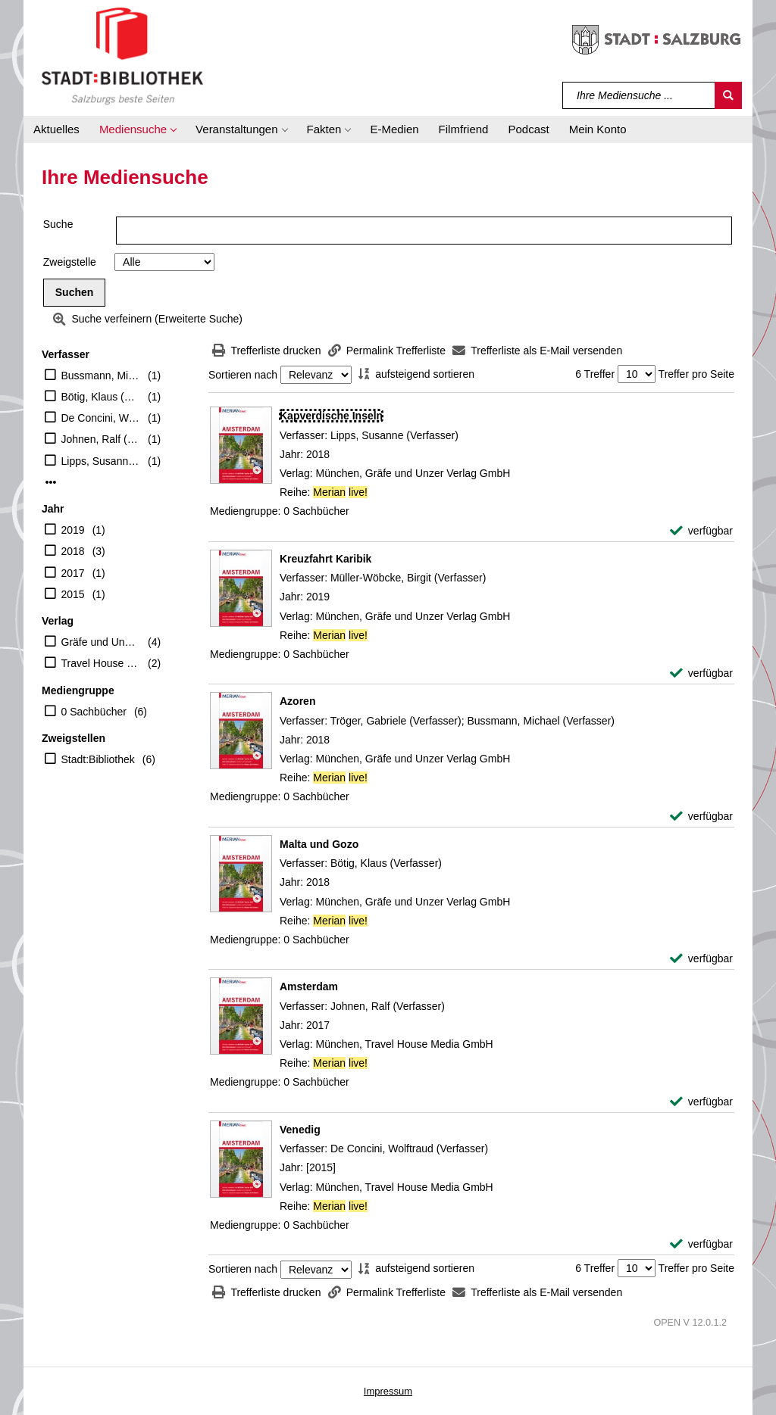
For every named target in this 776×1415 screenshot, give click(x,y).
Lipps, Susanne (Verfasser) (101, 461)
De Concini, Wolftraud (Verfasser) (101, 418)
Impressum (388, 1391)
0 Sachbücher (94, 712)
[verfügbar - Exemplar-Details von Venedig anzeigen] (701, 1244)
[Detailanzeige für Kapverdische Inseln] (331, 416)
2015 (73, 594)
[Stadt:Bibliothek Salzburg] (122, 55)
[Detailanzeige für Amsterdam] (309, 986)
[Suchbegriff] (639, 95)
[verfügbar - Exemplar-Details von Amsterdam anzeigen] (701, 1101)
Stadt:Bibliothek (98, 759)
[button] (137, 129)
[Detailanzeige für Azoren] (297, 701)
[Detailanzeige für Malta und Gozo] (319, 844)
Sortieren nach (242, 375)
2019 (73, 530)
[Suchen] (728, 95)
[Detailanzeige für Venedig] (300, 1130)
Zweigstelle (69, 262)
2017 (73, 573)
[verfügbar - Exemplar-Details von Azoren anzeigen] (701, 816)
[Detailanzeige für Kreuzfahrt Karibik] (325, 559)
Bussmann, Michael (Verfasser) (101, 375)
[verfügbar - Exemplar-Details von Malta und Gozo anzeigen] (701, 958)
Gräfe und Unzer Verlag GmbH (101, 642)
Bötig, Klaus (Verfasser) (101, 397)
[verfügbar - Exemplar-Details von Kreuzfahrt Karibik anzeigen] (701, 673)
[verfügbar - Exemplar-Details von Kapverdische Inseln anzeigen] (701, 531)
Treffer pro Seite (696, 374)
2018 (73, 551)
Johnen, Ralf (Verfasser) (101, 439)
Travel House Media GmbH (101, 663)
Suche (58, 224)
